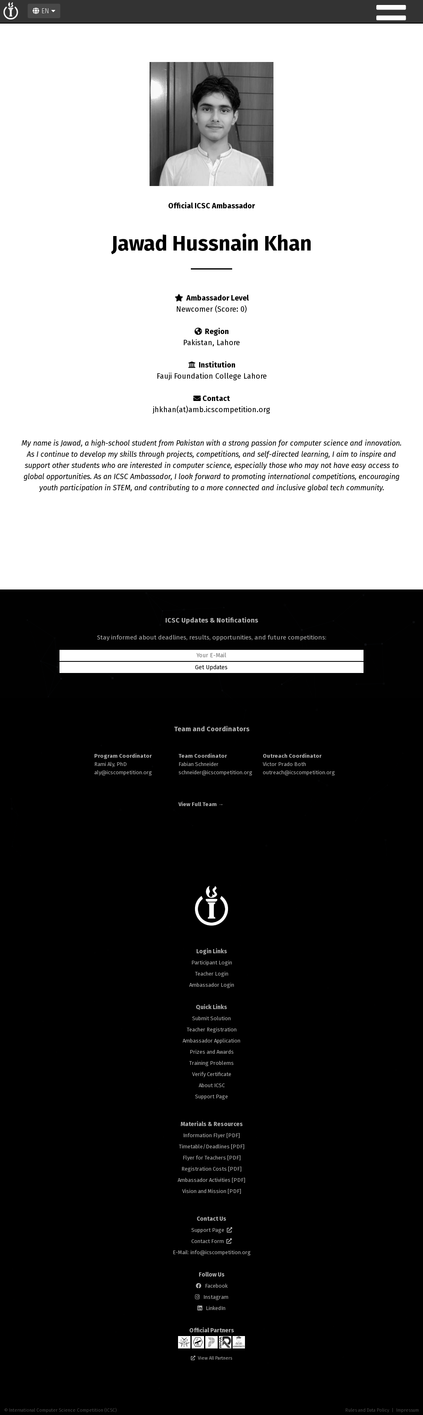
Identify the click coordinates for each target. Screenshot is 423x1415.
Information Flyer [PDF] (211, 1135)
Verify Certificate (211, 1074)
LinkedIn (216, 1308)
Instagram (215, 1297)
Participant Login (211, 962)
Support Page (211, 1096)
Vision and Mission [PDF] (211, 1191)
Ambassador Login (211, 985)
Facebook (216, 1286)
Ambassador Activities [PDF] (211, 1180)
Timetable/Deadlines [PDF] (212, 1146)
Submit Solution (211, 1018)
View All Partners (215, 1358)
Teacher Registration (212, 1029)
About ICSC (212, 1085)
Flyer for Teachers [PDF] (212, 1158)
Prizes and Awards (212, 1052)
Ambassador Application (211, 1041)
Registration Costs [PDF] (211, 1169)
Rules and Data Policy (367, 1410)
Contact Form (211, 1241)
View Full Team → (200, 804)
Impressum (407, 1410)
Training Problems (211, 1063)
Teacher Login (211, 974)
